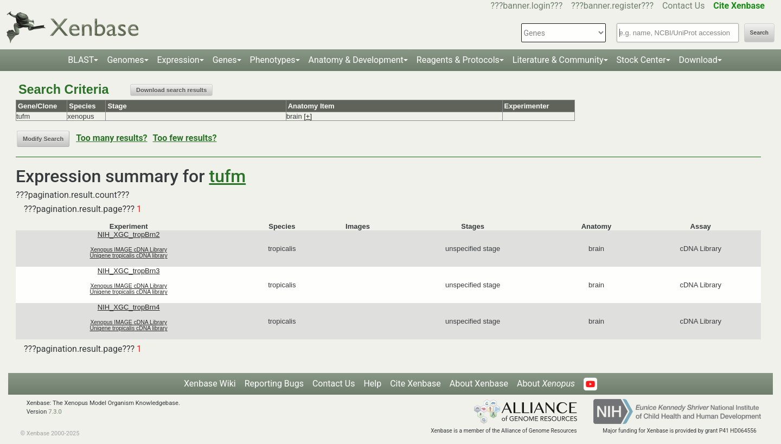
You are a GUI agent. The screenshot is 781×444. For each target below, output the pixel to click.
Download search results (171, 90)
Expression (178, 60)
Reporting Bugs (274, 383)
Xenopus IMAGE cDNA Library (128, 250)
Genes (225, 60)
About (546, 383)
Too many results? (111, 138)
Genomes (125, 60)
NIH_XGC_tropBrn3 (129, 271)
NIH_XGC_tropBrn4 (129, 307)
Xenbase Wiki (210, 383)
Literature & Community (558, 60)
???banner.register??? (612, 6)
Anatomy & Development (356, 60)
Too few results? (185, 138)
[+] (308, 116)
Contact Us (683, 6)
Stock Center (641, 60)
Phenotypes (273, 60)
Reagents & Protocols (458, 60)
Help (372, 383)
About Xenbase (479, 383)
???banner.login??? (527, 6)
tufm (227, 176)
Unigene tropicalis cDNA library (129, 256)
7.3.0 (55, 411)
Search (759, 32)
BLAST (81, 60)
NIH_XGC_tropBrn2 (129, 234)
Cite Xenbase (415, 383)
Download (698, 60)
